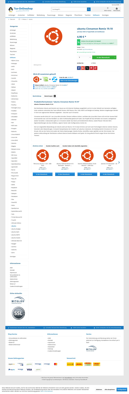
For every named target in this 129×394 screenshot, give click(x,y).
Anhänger (13, 30)
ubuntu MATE (15, 235)
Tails (12, 214)
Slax (12, 199)
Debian (13, 87)
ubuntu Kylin (15, 232)
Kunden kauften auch (52, 146)
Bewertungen (50, 96)
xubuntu (14, 249)
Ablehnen (99, 389)
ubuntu (13, 226)
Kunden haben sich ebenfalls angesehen (75, 146)
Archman (14, 72)
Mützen (12, 45)
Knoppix (13, 128)
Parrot (13, 170)
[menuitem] (115, 5)
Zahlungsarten (14, 281)
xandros (13, 247)
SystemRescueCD (16, 211)
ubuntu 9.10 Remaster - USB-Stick (109, 164)
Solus (13, 205)
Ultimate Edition (16, 223)
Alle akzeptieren (110, 389)
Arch (12, 69)
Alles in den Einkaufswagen (68, 80)
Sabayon (14, 193)
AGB (11, 268)
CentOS (13, 78)
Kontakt (12, 270)
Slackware (14, 196)
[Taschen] (87, 15)
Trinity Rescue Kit (16, 217)
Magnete (12, 48)
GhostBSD (14, 116)
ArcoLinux (14, 75)
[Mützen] (60, 15)
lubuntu (13, 143)
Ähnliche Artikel (38, 146)
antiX (13, 66)
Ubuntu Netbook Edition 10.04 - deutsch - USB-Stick (87, 164)
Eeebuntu (14, 96)
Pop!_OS (13, 179)
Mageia (13, 146)
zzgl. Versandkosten (88, 49)
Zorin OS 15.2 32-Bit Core (42, 88)
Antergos (14, 63)
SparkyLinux (15, 208)
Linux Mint (14, 140)
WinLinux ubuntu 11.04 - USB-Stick (43, 164)
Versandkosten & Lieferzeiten (15, 276)
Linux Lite (14, 137)
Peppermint (15, 176)
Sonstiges (13, 256)
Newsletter (51, 347)
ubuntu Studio (15, 238)
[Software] (96, 15)
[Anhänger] (12, 15)
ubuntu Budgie (16, 229)
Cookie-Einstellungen (16, 286)
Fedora (13, 102)
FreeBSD (13, 111)
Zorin (13, 252)
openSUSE (14, 167)
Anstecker (13, 33)
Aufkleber (13, 36)
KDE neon (14, 125)
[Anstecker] (21, 15)
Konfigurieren (122, 389)
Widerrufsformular (14, 344)
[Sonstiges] (105, 15)
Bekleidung (13, 39)
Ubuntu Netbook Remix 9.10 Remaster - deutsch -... (65, 164)
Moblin (13, 152)
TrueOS (13, 220)
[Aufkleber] (31, 15)
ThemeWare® (83, 379)
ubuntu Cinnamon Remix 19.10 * (51, 85)
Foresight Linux (16, 108)
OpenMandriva (16, 164)
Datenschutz (13, 279)
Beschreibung (37, 96)
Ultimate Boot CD (16, 241)
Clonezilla (14, 81)
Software (12, 57)
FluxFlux (13, 105)
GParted (13, 119)
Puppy (13, 181)
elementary (14, 99)
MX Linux (14, 155)
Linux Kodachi (15, 134)
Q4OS (13, 184)
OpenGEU (14, 161)
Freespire (14, 114)
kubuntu (14, 131)
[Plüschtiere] (78, 15)
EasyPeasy (14, 93)
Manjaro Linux (15, 149)
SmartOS (14, 202)
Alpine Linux (15, 60)
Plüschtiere (13, 51)
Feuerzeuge (13, 42)
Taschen (12, 54)
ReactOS (13, 190)
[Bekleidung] (41, 15)
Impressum (13, 272)
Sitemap (50, 349)
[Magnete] (68, 15)
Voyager (13, 244)
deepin (13, 90)
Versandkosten (68, 377)
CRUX (13, 84)
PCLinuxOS (14, 173)
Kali (12, 122)
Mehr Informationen (47, 391)
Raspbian (14, 187)
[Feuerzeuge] (51, 15)
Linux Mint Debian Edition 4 (43, 87)
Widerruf (12, 284)
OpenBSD (14, 158)
